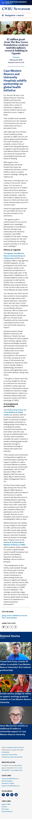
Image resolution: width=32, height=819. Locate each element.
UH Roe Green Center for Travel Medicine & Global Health (15, 412)
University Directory (7, 811)
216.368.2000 (5, 752)
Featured (24, 616)
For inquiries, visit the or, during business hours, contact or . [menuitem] (12, 768)
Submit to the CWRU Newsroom (10, 786)
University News (11, 618)
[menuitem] (16, 778)
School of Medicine (13, 616)
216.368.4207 (5, 770)
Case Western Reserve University (15, 747)
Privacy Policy (13, 754)
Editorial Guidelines (7, 781)
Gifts (3, 618)
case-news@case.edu (16, 770)
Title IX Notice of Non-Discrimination (12, 757)
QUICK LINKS (6, 776)
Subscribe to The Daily (8, 783)
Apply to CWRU (6, 804)
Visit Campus (5, 809)
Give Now (4, 806)
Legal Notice (5, 754)
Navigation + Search (12, 16)
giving (4, 616)
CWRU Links (6, 801)
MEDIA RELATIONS (8, 762)
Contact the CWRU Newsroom (10, 778)
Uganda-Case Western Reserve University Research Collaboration (14, 255)
